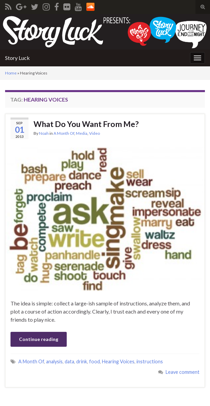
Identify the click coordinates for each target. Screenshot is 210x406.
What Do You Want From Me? (86, 124)
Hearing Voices (118, 361)
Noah (44, 133)
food (94, 361)
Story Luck (17, 58)
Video (94, 133)
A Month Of (64, 133)
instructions (149, 361)
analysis (54, 361)
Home (11, 73)
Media (81, 133)
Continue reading (38, 339)
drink (81, 361)
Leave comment (183, 372)
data (69, 361)
